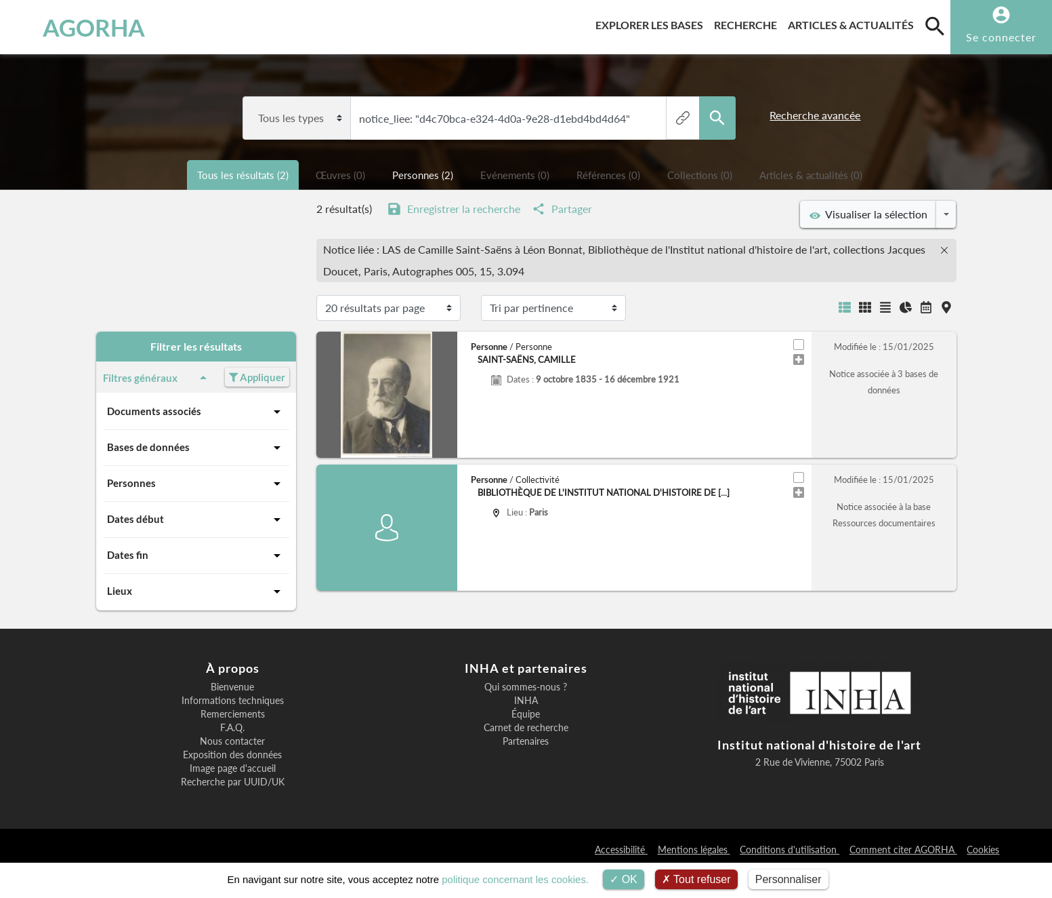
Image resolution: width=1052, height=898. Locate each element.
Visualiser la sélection (868, 214)
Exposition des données (232, 754)
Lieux (196, 591)
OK (623, 879)
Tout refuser (696, 879)
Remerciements (233, 714)
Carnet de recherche (526, 727)
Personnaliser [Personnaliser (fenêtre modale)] (788, 879)
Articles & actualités (853, 22)
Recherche (748, 22)
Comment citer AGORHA (903, 849)
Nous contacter (232, 741)
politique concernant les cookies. (515, 879)
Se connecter (1001, 37)
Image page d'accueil (233, 768)
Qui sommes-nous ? (525, 687)
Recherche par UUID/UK (233, 782)
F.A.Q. (232, 727)
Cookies (983, 849)
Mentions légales (694, 849)
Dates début (196, 519)
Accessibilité (621, 849)
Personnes (196, 483)
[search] (934, 25)
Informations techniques (233, 700)
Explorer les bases (652, 22)
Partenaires (526, 741)
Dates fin (196, 555)
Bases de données (196, 448)
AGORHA (83, 27)
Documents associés (196, 412)
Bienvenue (232, 687)
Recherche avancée (815, 115)
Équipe (525, 714)
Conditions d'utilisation (789, 849)
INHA (526, 700)
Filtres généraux (157, 378)
